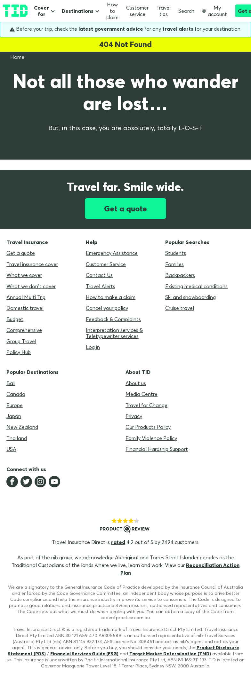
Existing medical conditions (196, 286)
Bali (10, 383)
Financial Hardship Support (156, 449)
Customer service (137, 10)
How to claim (112, 10)
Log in (93, 347)
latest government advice (110, 29)
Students (175, 253)
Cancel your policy (107, 308)
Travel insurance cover (32, 264)
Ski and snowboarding (190, 297)
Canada (15, 394)
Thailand (16, 438)
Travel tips (163, 10)
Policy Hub (18, 352)
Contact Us (99, 275)
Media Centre (141, 394)
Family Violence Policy (151, 438)
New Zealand (22, 427)
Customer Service (106, 264)
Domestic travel (25, 308)
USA (11, 449)
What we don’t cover (31, 286)
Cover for (41, 10)
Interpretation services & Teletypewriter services (114, 333)
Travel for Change (146, 405)
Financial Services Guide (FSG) (84, 654)
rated (118, 542)
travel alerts (177, 29)
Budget (14, 319)
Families (174, 264)
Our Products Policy (148, 427)
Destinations (77, 11)
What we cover (24, 275)
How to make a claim (110, 297)
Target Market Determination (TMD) (170, 654)
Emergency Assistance (112, 253)
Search (186, 11)
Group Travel (21, 341)
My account (214, 10)
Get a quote (125, 208)
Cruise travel (179, 308)
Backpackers (180, 275)
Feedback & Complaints (113, 319)
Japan (13, 416)
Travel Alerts (100, 286)
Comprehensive (24, 330)
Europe (14, 405)
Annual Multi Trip (25, 297)
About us (135, 383)
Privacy (133, 416)
